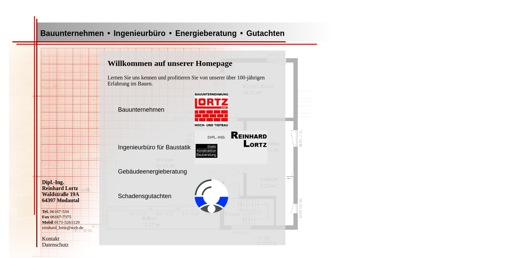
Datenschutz (55, 245)
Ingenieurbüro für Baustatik (154, 147)
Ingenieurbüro (140, 33)
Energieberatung (206, 33)
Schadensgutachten (144, 196)
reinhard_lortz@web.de (62, 227)
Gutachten (265, 33)
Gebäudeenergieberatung (152, 171)
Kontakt (50, 239)
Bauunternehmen (72, 33)
